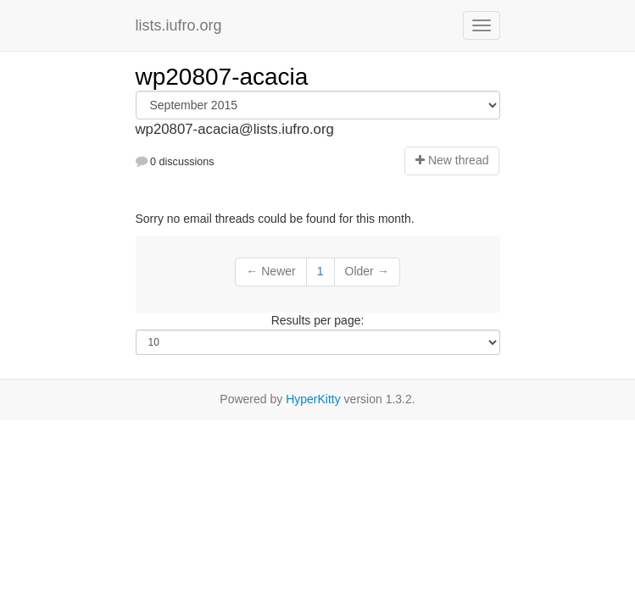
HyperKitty (313, 399)
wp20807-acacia (222, 77)
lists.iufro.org (179, 25)
